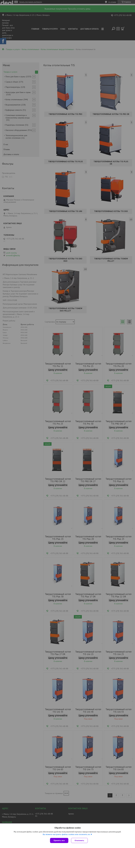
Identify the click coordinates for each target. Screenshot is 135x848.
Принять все (59, 840)
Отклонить (79, 840)
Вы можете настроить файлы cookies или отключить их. (66, 834)
